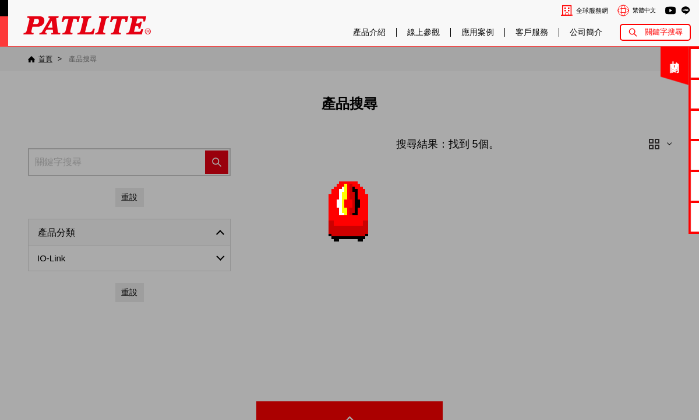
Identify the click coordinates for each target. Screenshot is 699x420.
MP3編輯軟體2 (660, 186)
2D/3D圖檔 (661, 155)
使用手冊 (660, 125)
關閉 (606, 67)
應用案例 (477, 32)
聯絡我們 (660, 63)
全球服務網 (592, 10)
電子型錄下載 (660, 94)
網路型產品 (660, 217)
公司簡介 (586, 32)
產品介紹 (369, 32)
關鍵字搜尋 (664, 31)
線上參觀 (423, 32)
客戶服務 (532, 32)
